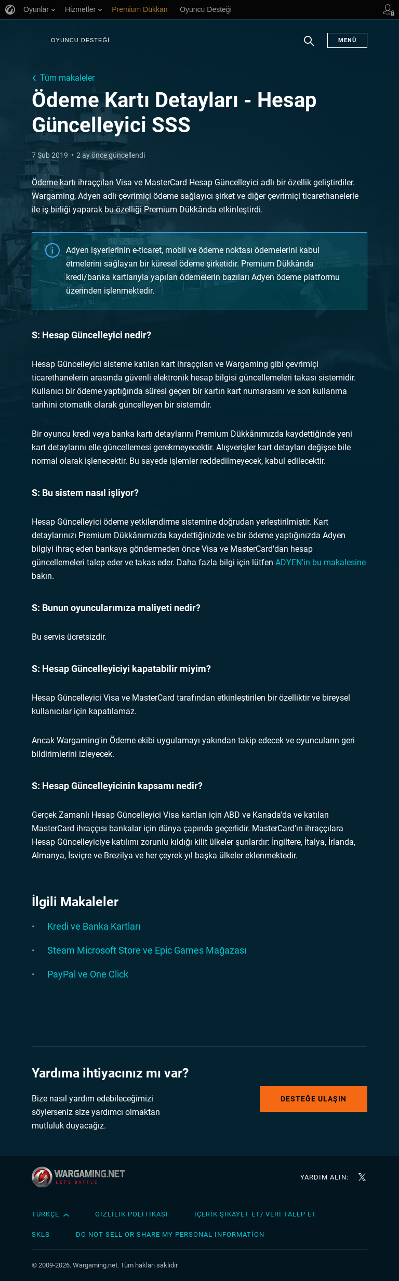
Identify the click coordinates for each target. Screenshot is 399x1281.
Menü (347, 40)
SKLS (41, 1234)
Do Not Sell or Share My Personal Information (170, 1234)
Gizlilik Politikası (131, 1214)
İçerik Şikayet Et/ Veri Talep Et (255, 1214)
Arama (309, 46)
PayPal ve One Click (87, 974)
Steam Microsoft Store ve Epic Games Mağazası (146, 950)
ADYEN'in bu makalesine (320, 562)
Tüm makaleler (67, 78)
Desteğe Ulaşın (314, 1099)
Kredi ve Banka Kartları (93, 926)
